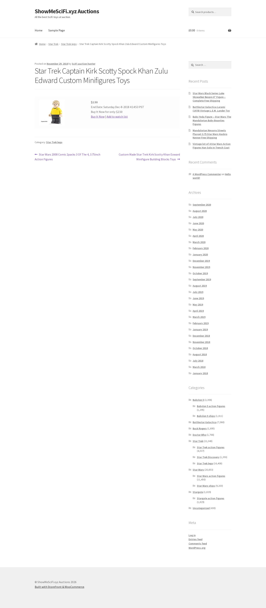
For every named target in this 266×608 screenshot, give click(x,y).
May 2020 (198, 229)
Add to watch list (117, 116)
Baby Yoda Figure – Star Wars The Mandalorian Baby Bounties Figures (212, 120)
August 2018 (200, 354)
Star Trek (53, 44)
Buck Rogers (200, 428)
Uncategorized (201, 508)
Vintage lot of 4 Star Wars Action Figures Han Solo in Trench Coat (212, 145)
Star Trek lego (69, 44)
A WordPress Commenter (207, 174)
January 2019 (200, 329)
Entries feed (195, 539)
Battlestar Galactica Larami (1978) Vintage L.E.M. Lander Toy (211, 108)
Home (38, 30)
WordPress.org (197, 547)
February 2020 (201, 248)
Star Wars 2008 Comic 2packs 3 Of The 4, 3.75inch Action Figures (67, 156)
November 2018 (201, 342)
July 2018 (198, 360)
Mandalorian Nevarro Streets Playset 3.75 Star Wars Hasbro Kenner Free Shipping (210, 134)
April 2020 (198, 236)
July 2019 (198, 292)
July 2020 (198, 217)
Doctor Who (199, 434)
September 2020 (202, 204)
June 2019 (198, 298)
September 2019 (202, 279)
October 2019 (200, 273)
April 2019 (198, 310)
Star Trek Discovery (208, 457)
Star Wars (198, 469)
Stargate (198, 492)
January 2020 (200, 254)
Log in (192, 535)
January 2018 (200, 373)
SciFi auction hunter (83, 63)
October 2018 (200, 348)
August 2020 (200, 211)
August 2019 (200, 285)
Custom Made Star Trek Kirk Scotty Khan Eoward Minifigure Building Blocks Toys (149, 156)
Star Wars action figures (211, 476)
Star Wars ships (206, 485)
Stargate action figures (210, 498)
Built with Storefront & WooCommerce (59, 587)
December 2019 (201, 260)
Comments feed (198, 543)
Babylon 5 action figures (211, 406)
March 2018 (199, 367)
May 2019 (198, 304)
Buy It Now (98, 116)
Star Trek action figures (210, 447)
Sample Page (56, 30)
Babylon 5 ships (206, 416)
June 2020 (198, 223)
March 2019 (199, 317)
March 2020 (199, 242)
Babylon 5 (198, 400)
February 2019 (201, 323)
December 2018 (201, 335)
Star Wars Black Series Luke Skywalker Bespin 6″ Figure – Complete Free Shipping (209, 97)
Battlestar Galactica (204, 422)
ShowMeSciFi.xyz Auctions (67, 11)
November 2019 (201, 267)
